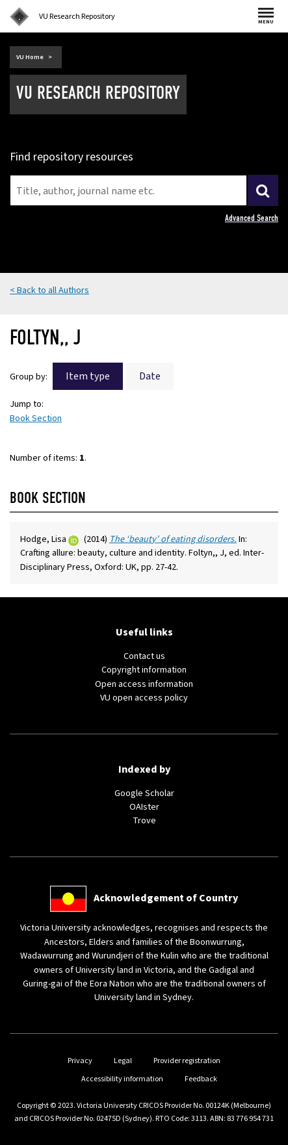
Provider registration (186, 1060)
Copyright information (144, 669)
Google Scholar (144, 793)
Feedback (201, 1079)
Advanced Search (251, 218)
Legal (123, 1060)
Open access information (144, 684)
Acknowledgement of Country (166, 898)
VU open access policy (144, 697)
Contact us (144, 656)
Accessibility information (122, 1079)
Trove (144, 820)
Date (150, 376)
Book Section (36, 418)
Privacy (80, 1060)
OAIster (144, 807)
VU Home (30, 57)
